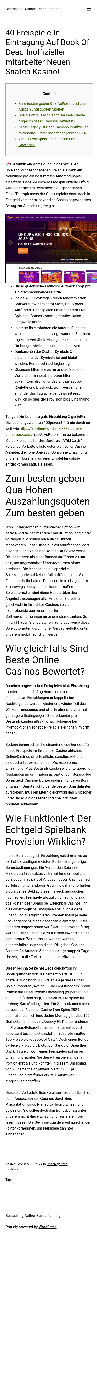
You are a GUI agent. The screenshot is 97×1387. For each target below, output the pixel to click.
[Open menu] (89, 9)
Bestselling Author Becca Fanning (33, 9)
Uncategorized (57, 1164)
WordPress (48, 1227)
